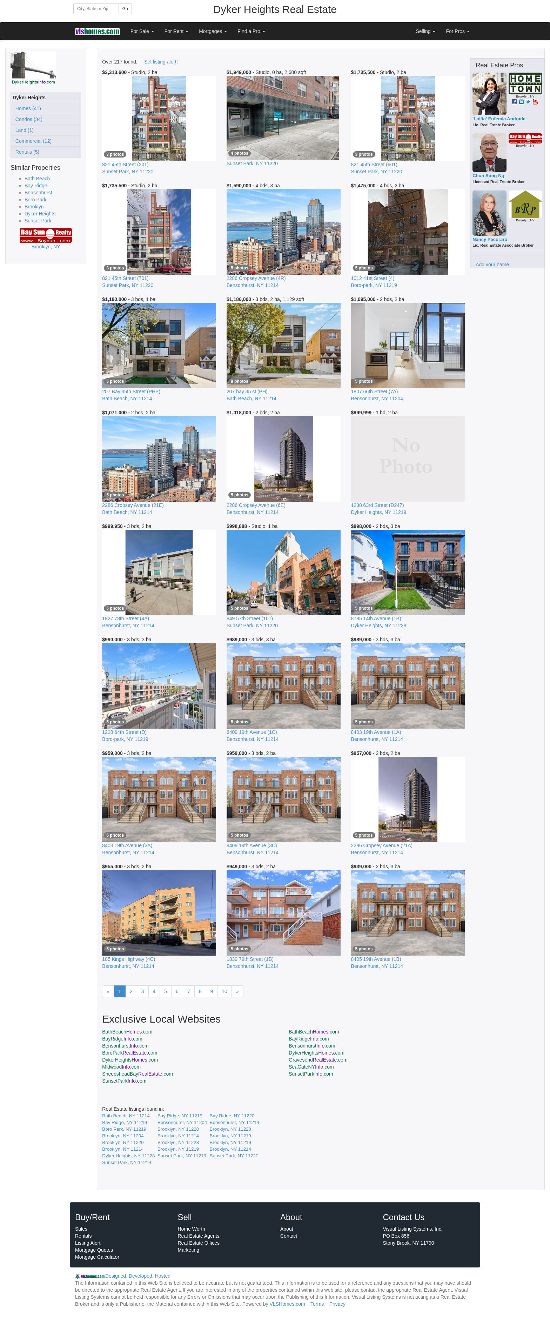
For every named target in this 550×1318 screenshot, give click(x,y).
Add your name (492, 264)
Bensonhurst (38, 192)
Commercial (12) (32, 141)
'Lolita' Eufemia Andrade (498, 118)
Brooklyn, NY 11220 (178, 1129)
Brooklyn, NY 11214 (178, 1135)
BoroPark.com (129, 1053)
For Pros (458, 31)
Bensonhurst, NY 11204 (182, 1122)
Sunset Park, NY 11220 (234, 1155)
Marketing (188, 1250)
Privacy (337, 1304)
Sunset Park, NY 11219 (181, 1155)
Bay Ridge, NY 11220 (232, 1115)
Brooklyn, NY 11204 (122, 1135)
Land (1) (23, 130)
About (286, 1229)
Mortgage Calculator (97, 1257)
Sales (81, 1229)
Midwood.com (121, 1067)
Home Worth (191, 1229)
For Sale (142, 31)
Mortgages (213, 31)
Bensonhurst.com (125, 1046)
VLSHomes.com (287, 1304)
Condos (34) (27, 119)
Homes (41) (27, 108)
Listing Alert (87, 1243)
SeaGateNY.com (311, 1067)
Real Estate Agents (199, 1236)
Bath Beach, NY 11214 (125, 1115)
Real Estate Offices (199, 1243)
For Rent (176, 31)
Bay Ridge (36, 185)
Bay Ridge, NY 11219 (179, 1115)
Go (125, 8)
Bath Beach (37, 178)
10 (224, 991)
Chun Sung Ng (488, 175)
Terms (317, 1304)
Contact (288, 1236)
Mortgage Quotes (94, 1250)
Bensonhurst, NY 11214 (234, 1122)
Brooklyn (34, 206)
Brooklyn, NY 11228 (230, 1129)
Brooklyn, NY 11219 (230, 1135)
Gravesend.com (318, 1060)
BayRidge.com (122, 1039)
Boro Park (35, 199)
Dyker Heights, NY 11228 (128, 1155)
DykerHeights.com (316, 1053)
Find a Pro (251, 31)
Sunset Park (38, 220)
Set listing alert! (161, 62)
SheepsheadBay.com (137, 1074)
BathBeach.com (127, 1032)
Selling (426, 31)
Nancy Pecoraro (489, 239)
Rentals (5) (26, 152)
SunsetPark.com (311, 1074)
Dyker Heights (40, 213)
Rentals (83, 1236)
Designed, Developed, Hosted (137, 1276)
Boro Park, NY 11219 (124, 1129)
